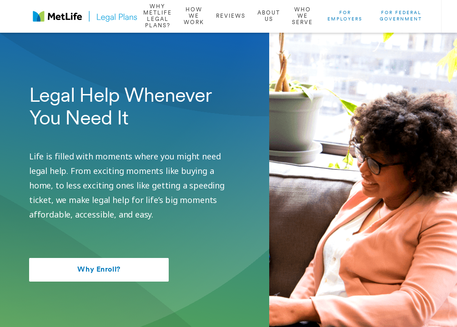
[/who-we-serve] (302, 16)
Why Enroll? (98, 269)
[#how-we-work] (194, 16)
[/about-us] (268, 16)
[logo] (85, 16)
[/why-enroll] (157, 16)
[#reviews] (230, 16)
